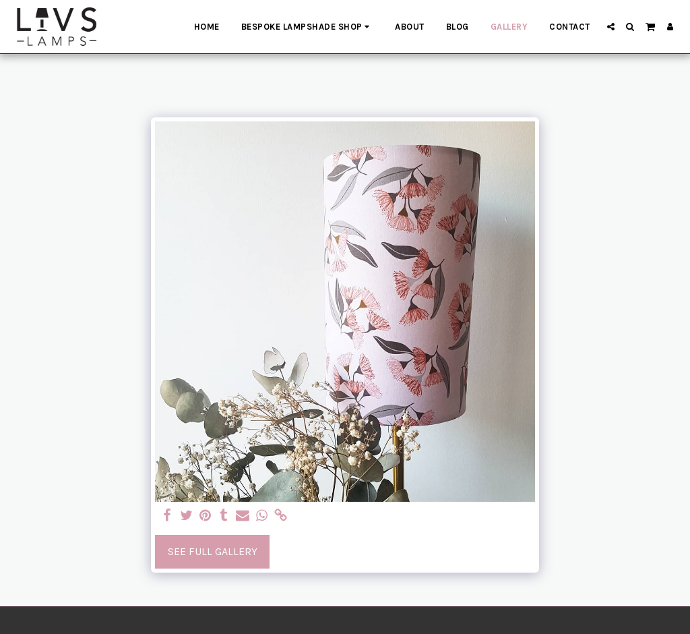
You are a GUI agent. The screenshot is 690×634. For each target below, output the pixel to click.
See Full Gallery (212, 551)
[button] (611, 26)
